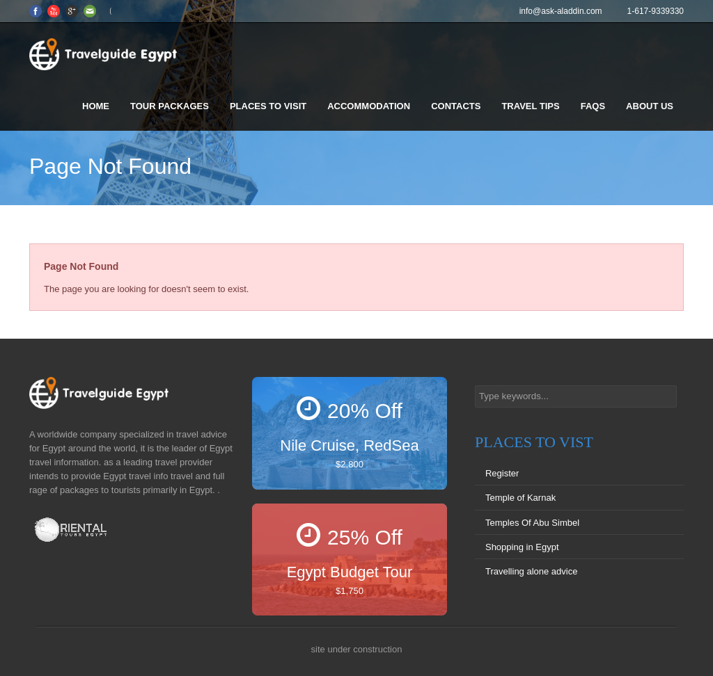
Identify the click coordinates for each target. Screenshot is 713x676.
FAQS (593, 106)
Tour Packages (169, 106)
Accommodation (368, 106)
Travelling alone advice (531, 571)
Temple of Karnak (520, 497)
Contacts (455, 106)
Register (502, 473)
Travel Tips (530, 106)
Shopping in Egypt (522, 547)
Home (95, 106)
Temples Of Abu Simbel (532, 522)
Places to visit (268, 106)
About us (649, 106)
